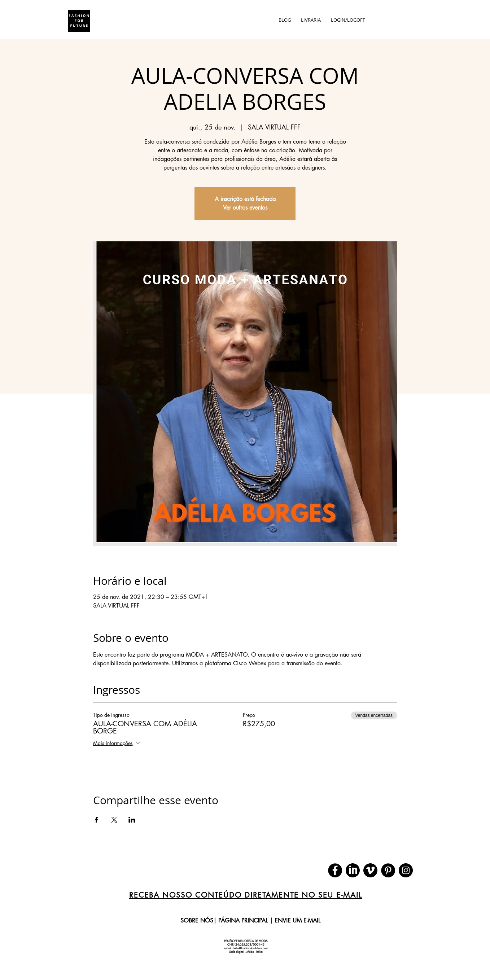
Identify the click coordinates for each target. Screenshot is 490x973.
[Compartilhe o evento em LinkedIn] (131, 820)
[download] (353, 870)
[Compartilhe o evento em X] (114, 820)
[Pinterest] (388, 870)
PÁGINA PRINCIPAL (243, 920)
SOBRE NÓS (196, 920)
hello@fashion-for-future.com (250, 948)
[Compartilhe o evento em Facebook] (96, 820)
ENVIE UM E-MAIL (297, 920)
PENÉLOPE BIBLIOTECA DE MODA (246, 941)
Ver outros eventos (245, 207)
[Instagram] (406, 870)
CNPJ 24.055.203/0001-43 (245, 944)
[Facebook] (335, 870)
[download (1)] (370, 870)
